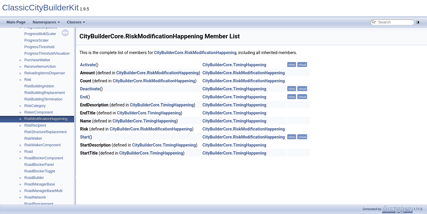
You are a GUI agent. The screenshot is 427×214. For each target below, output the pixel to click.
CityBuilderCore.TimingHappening (234, 64)
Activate (87, 64)
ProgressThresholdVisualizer (47, 53)
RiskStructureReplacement (45, 132)
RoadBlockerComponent (43, 158)
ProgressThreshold (39, 47)
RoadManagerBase (39, 184)
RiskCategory (35, 106)
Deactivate (90, 88)
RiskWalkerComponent (42, 145)
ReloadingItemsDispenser (44, 73)
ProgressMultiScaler (40, 34)
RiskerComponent (38, 112)
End (83, 97)
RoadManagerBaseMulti (43, 191)
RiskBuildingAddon (39, 86)
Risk (27, 80)
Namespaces (46, 22)
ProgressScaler (36, 40)
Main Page (16, 22)
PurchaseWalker (37, 60)
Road (28, 152)
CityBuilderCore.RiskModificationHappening (195, 52)
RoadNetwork (35, 197)
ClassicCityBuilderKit (40, 7)
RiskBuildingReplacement (44, 93)
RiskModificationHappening (45, 119)
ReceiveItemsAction (40, 66)
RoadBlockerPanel (39, 165)
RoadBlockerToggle (39, 171)
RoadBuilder (34, 178)
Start (84, 137)
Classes (76, 22)
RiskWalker (33, 138)
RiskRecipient (35, 125)
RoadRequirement (38, 204)
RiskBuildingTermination (43, 99)
